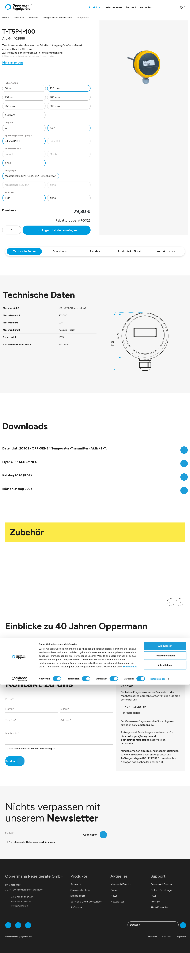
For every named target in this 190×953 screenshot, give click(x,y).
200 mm (55, 97)
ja (6, 128)
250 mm (10, 106)
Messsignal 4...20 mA (25, 185)
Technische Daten (24, 251)
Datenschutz (130, 935)
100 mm (55, 88)
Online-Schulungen (162, 890)
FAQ (153, 895)
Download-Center (161, 884)
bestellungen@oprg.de (135, 739)
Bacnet (25, 154)
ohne (8, 163)
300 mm (55, 106)
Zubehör (95, 251)
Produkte (78, 876)
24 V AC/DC (12, 141)
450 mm (10, 115)
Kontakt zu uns (166, 251)
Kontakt (155, 901)
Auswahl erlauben (165, 924)
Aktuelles (119, 876)
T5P (7, 197)
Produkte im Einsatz (130, 251)
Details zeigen (157, 947)
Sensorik (75, 884)
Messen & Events (120, 884)
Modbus (70, 154)
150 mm (9, 97)
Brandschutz (77, 895)
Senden (10, 761)
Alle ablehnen (165, 933)
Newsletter (117, 901)
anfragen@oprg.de (139, 736)
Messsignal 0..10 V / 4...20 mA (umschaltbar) (31, 176)
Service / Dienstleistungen (86, 901)
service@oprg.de (143, 725)
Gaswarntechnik (80, 890)
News (113, 895)
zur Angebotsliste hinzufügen (56, 230)
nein (52, 128)
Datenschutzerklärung (39, 748)
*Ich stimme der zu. (32, 748)
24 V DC (70, 141)
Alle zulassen (165, 914)
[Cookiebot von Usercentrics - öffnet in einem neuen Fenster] (19, 947)
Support (158, 876)
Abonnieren (90, 834)
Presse (114, 890)
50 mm (9, 88)
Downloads (60, 251)
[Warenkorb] (177, 7)
